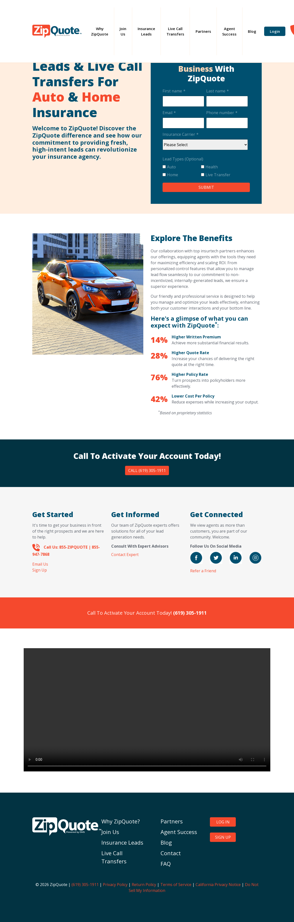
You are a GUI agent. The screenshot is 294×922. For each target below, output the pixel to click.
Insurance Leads (146, 31)
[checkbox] (205, 172)
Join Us (123, 31)
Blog (252, 31)
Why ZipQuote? (120, 821)
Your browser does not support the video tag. (147, 709)
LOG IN (223, 822)
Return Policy (144, 884)
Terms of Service (175, 884)
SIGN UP (223, 837)
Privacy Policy (115, 884)
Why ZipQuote (102, 31)
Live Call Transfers (175, 31)
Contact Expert (125, 554)
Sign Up (39, 570)
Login (275, 31)
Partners (203, 31)
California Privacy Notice (218, 884)
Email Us (40, 564)
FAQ (166, 863)
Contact (171, 853)
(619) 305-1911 (85, 884)
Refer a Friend (203, 571)
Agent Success (229, 31)
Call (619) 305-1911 (147, 470)
